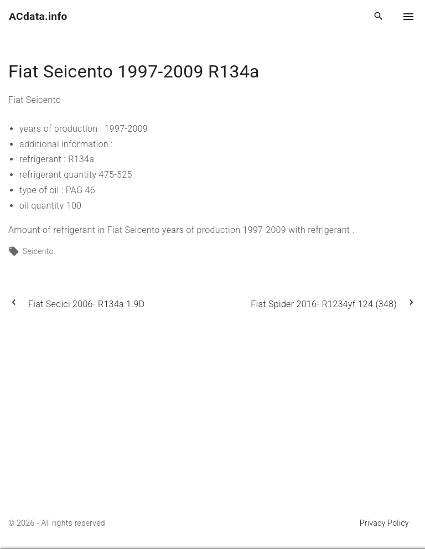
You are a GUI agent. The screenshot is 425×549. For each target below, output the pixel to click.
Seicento (38, 251)
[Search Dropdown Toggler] (379, 16)
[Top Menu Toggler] (408, 16)
